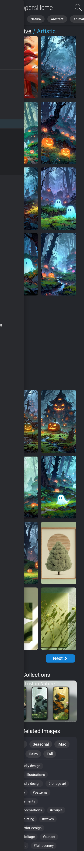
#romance (17, 792)
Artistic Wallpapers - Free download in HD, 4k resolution (28, 7)
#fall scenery (44, 846)
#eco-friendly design (24, 784)
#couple (56, 810)
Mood (14, 754)
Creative (20, 31)
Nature (32, 18)
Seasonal (41, 744)
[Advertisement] (42, 343)
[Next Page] (60, 658)
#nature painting (21, 819)
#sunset (49, 837)
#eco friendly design (24, 766)
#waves (48, 819)
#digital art (17, 846)
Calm (33, 754)
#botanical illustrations (27, 775)
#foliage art (57, 784)
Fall (50, 754)
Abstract (51, 18)
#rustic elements (22, 801)
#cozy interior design (25, 828)
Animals (70, 18)
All (17, 18)
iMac (62, 744)
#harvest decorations (25, 810)
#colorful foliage (22, 837)
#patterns (40, 792)
